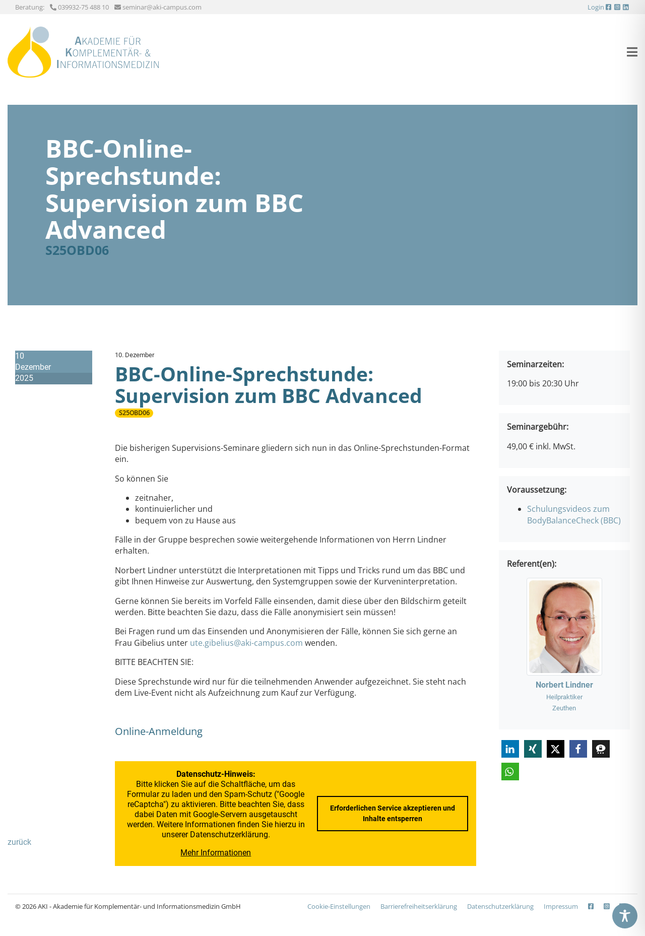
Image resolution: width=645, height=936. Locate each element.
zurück (19, 842)
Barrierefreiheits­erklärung (418, 906)
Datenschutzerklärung (229, 834)
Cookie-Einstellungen (338, 906)
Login (596, 7)
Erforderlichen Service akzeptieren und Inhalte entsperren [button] (392, 813)
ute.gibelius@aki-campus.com (246, 642)
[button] (510, 749)
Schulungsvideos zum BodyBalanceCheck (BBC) (574, 514)
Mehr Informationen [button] (216, 852)
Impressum (561, 906)
